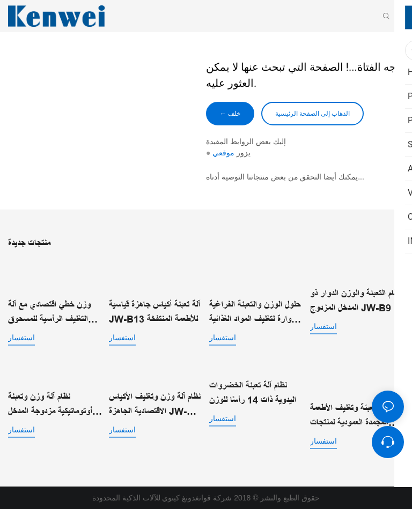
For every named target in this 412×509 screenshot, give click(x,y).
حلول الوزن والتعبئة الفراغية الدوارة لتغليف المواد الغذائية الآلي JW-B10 (254, 313)
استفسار (21, 337)
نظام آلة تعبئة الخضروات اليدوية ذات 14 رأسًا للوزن (252, 393)
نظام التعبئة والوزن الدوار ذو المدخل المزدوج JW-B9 (355, 300)
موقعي (223, 152)
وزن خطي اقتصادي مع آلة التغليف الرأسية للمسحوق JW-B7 (49, 313)
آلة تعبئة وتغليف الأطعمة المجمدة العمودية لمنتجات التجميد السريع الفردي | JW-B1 (349, 416)
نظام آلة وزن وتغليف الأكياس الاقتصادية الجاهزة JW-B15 (155, 405)
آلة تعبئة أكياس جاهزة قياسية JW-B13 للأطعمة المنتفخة (154, 312)
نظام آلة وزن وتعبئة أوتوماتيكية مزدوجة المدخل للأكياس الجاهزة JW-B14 (52, 405)
